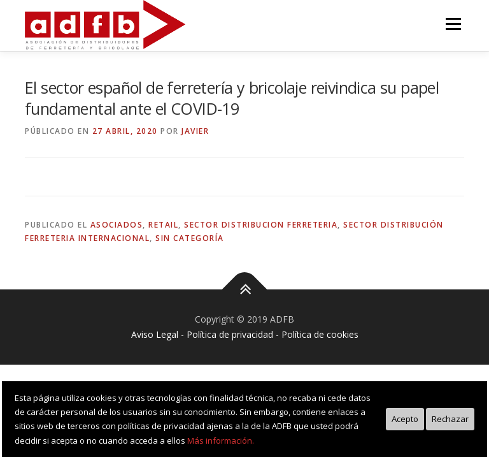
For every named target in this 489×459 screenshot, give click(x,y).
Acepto (405, 419)
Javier (195, 131)
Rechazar (450, 419)
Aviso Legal (154, 334)
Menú (453, 23)
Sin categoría (189, 238)
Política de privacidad (230, 334)
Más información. (220, 440)
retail (163, 224)
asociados (116, 224)
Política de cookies (319, 334)
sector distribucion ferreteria (260, 224)
